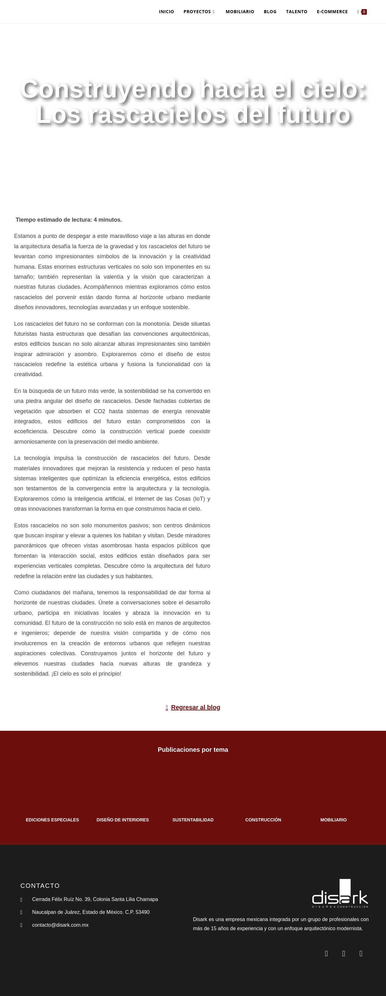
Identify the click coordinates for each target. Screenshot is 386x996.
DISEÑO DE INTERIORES (123, 819)
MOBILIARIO (333, 819)
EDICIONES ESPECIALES (52, 819)
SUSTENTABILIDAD (192, 819)
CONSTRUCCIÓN (263, 819)
